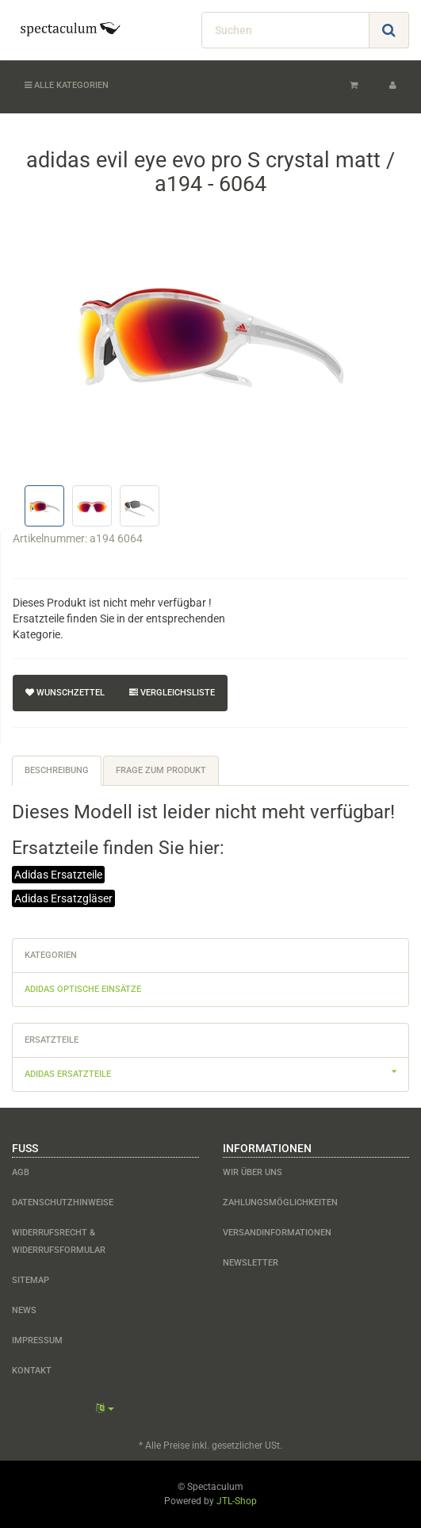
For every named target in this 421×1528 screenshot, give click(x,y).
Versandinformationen (277, 1232)
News (24, 1310)
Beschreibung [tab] (57, 770)
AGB (20, 1172)
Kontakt (32, 1370)
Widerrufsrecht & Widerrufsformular (58, 1241)
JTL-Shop (236, 1501)
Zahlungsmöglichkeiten (280, 1202)
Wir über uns (252, 1172)
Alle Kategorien (67, 85)
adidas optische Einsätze (83, 989)
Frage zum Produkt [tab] (161, 770)
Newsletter (250, 1263)
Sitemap (30, 1280)
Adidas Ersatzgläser (63, 898)
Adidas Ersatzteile (58, 874)
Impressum (37, 1340)
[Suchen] (285, 30)
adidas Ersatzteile (216, 1072)
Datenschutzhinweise (62, 1202)
